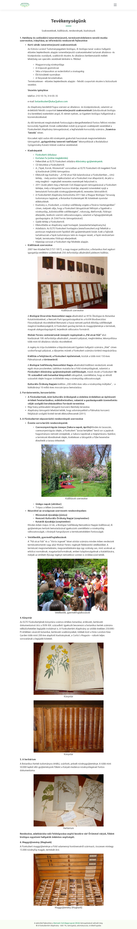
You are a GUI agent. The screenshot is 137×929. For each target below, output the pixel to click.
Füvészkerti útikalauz (46, 154)
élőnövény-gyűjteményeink (89, 161)
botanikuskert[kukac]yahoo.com (51, 101)
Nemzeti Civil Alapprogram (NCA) (67, 923)
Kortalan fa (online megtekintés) (52, 158)
